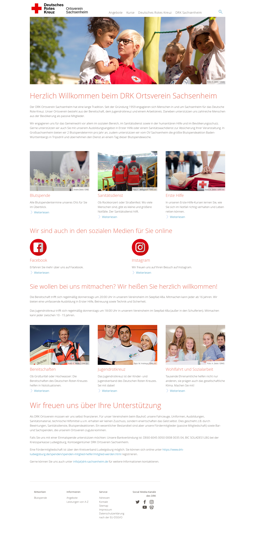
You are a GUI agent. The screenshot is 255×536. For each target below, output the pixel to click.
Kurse (130, 12)
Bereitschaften (43, 369)
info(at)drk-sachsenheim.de (90, 461)
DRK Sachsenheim (188, 12)
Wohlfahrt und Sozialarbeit (189, 369)
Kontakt (103, 501)
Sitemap (103, 505)
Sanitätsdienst (110, 195)
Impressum (105, 509)
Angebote (116, 12)
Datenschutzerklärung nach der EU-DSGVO (111, 515)
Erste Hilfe (175, 195)
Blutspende (40, 195)
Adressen (104, 497)
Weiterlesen (41, 212)
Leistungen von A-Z (77, 501)
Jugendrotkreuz (111, 369)
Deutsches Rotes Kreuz (155, 12)
